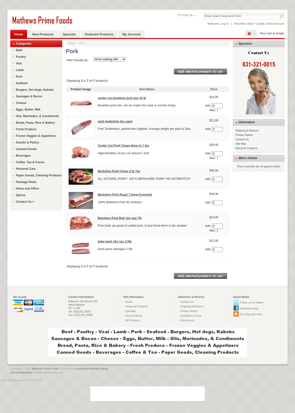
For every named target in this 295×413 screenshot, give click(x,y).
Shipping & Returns (247, 130)
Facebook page (249, 308)
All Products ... (134, 320)
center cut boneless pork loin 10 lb (122, 98)
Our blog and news (251, 314)
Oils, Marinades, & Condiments (37, 116)
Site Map (241, 143)
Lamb (20, 70)
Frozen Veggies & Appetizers (36, 136)
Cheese (21, 103)
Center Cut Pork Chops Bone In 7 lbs (123, 145)
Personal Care (26, 169)
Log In (225, 23)
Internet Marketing (21, 372)
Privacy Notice (244, 134)
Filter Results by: (77, 60)
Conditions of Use (190, 315)
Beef (19, 50)
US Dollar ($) (185, 15)
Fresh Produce (26, 129)
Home (18, 34)
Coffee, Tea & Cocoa (30, 162)
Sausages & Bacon (29, 96)
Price (213, 89)
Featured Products (99, 34)
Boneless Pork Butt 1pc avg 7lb (119, 218)
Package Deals (26, 182)
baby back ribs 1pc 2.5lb (115, 241)
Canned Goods (26, 149)
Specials (69, 34)
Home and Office (27, 188)
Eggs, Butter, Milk (28, 109)
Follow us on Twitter (251, 302)
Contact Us (242, 139)
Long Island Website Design (92, 368)
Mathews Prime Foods (45, 368)
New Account (276, 23)
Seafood (21, 83)
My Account (131, 34)
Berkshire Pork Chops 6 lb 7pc (119, 171)
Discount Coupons (247, 148)
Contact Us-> (25, 201)
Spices (20, 195)
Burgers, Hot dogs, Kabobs (35, 89)
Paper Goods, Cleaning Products (39, 175)
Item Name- (147, 89)
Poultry (21, 57)
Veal (19, 63)
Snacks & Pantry (27, 142)
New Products (43, 34)
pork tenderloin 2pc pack (115, 121)
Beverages (23, 155)
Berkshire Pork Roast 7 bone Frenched (125, 194)
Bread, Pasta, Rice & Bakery (35, 122)
